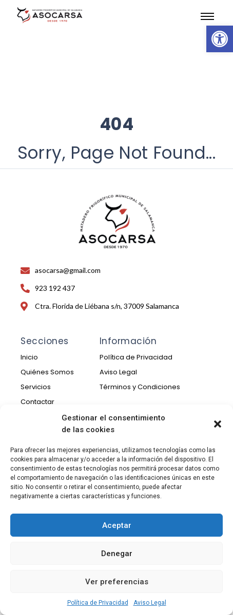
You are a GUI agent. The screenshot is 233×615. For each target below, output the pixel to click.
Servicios (36, 387)
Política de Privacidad (97, 602)
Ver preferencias (116, 581)
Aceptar (116, 525)
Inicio (29, 357)
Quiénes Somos (47, 372)
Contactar (37, 402)
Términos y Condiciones (140, 387)
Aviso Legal (149, 602)
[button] (219, 39)
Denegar (116, 553)
